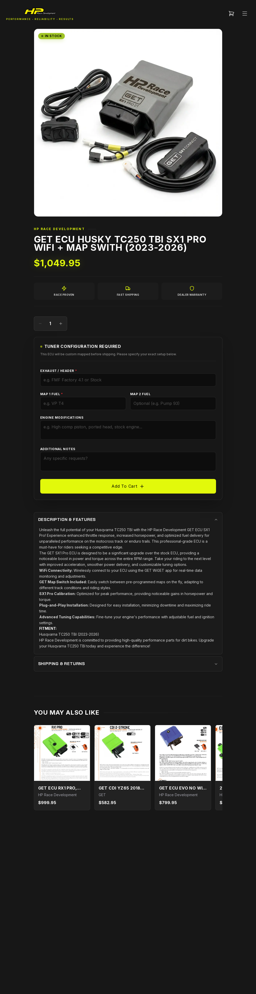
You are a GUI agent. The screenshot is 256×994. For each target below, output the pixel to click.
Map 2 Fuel (140, 394)
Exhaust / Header (58, 371)
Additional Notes (58, 449)
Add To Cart (128, 486)
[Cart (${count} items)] (231, 13)
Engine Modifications (62, 417)
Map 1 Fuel (51, 394)
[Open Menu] (245, 13)
